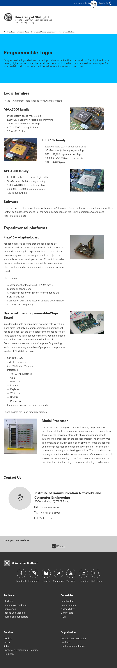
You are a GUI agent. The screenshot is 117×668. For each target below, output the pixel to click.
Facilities (65, 642)
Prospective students (15, 604)
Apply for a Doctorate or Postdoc (21, 649)
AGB (63, 616)
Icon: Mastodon (58, 573)
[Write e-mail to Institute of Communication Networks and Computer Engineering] (43, 518)
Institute (11, 31)
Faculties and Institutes (73, 638)
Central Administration (73, 645)
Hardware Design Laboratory (44, 31)
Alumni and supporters (16, 616)
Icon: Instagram (33, 573)
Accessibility (67, 608)
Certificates (67, 612)
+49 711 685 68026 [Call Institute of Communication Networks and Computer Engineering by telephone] (49, 512)
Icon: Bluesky (46, 573)
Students (8, 600)
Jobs (6, 645)
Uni (83, 3)
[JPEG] (87, 118)
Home (4, 31)
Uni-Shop (9, 653)
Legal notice (67, 600)
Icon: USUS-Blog (95, 573)
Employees (10, 608)
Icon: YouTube (70, 573)
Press (7, 642)
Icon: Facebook (21, 573)
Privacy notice (68, 604)
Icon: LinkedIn (83, 573)
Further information (49, 507)
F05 (103, 3)
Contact (59, 546)
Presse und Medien (14, 612)
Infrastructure (23, 31)
